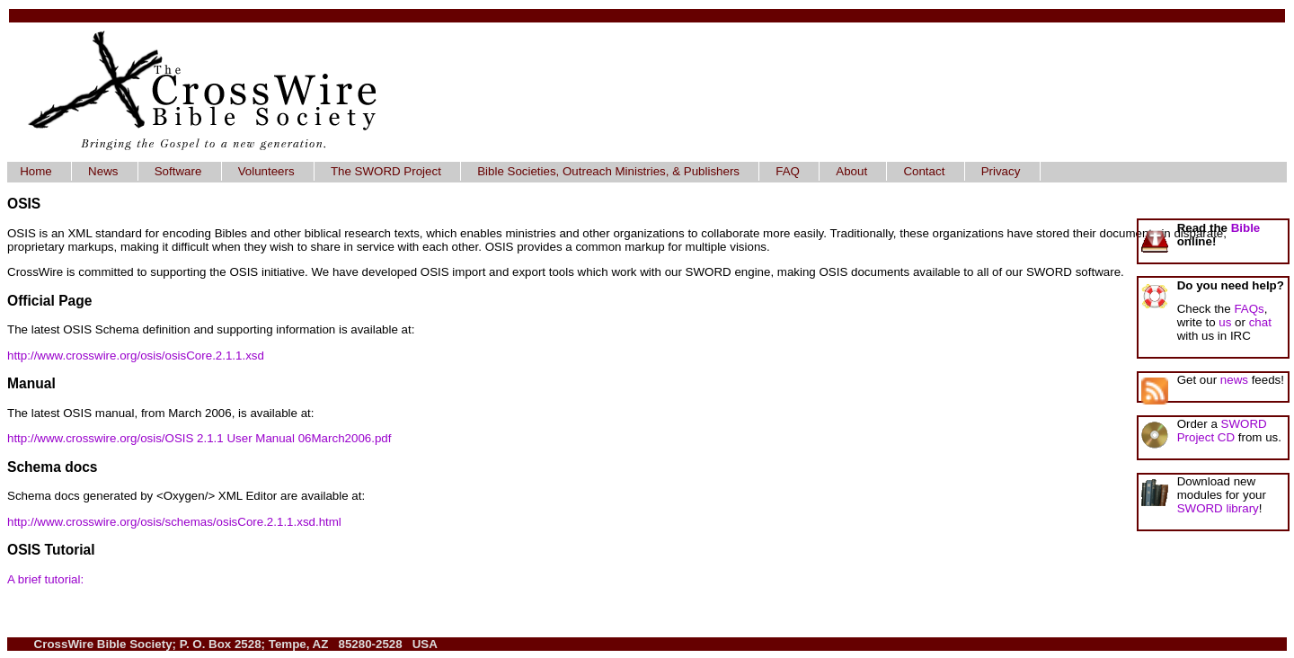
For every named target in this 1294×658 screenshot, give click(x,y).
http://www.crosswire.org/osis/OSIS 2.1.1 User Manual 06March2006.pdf (199, 438)
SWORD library (1218, 508)
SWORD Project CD (1222, 430)
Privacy (1001, 171)
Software (178, 171)
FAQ (788, 171)
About (851, 171)
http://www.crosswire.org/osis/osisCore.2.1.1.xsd (135, 355)
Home (36, 171)
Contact (923, 171)
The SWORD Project (386, 171)
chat (1260, 322)
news (1234, 380)
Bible (1246, 228)
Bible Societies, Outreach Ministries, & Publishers (608, 171)
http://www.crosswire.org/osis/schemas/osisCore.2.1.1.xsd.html (174, 522)
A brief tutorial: (45, 579)
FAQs (1248, 309)
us (1225, 322)
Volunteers (266, 171)
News (103, 171)
